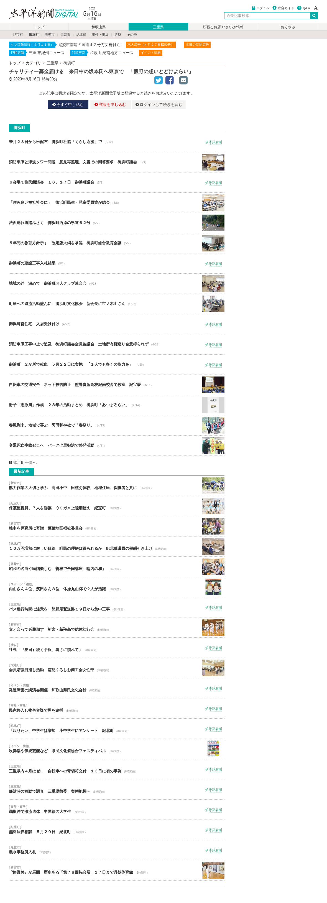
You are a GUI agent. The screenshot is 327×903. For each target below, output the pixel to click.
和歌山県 (98, 27)
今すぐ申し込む (68, 104)
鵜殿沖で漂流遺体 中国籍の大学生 (116, 810)
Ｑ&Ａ (304, 8)
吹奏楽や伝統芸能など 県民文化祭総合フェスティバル (116, 749)
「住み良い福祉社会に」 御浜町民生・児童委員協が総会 (116, 203)
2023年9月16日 (26, 79)
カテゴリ (33, 63)
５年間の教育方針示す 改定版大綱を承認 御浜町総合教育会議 (116, 243)
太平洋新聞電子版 (39, 13)
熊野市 (50, 35)
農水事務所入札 (116, 850)
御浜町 (34, 35)
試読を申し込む (110, 104)
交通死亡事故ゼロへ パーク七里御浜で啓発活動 (116, 446)
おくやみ (288, 27)
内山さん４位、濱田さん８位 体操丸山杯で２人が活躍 (116, 587)
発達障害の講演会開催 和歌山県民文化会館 (116, 688)
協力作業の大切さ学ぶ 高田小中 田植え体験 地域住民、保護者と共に (116, 486)
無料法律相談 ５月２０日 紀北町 (116, 830)
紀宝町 (18, 35)
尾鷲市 (65, 35)
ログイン (261, 8)
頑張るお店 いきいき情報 (223, 27)
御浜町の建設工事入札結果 (116, 263)
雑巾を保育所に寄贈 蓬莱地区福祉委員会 (116, 526)
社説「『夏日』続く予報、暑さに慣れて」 (116, 648)
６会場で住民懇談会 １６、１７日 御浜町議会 (116, 182)
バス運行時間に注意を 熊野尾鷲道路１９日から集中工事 (116, 607)
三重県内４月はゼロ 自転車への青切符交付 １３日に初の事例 (116, 769)
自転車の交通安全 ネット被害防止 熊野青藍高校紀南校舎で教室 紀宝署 (116, 385)
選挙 (117, 35)
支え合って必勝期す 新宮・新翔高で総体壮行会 (116, 627)
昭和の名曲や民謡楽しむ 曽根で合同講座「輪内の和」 (116, 567)
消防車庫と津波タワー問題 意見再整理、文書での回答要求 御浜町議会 (116, 162)
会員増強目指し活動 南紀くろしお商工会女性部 (116, 668)
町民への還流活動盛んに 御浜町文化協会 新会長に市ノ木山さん (116, 304)
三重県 (158, 27)
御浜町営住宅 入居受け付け (116, 324)
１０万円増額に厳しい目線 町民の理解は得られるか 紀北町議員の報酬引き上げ (116, 546)
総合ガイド (283, 8)
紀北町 (81, 35)
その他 (132, 35)
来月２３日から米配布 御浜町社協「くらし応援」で (116, 142)
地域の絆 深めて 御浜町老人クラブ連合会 (116, 284)
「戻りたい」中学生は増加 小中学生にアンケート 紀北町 (116, 729)
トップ (39, 27)
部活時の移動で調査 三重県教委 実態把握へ (116, 789)
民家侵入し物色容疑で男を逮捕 (116, 708)
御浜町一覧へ (23, 462)
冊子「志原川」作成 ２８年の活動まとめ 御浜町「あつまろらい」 (116, 405)
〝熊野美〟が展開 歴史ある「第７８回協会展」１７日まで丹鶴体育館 (116, 870)
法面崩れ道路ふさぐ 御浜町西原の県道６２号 (116, 223)
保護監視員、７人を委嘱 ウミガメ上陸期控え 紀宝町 (116, 506)
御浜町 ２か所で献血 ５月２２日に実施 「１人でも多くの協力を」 (116, 365)
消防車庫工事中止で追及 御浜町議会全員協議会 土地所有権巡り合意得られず (116, 344)
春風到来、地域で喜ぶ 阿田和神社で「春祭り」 (116, 425)
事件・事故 (100, 35)
